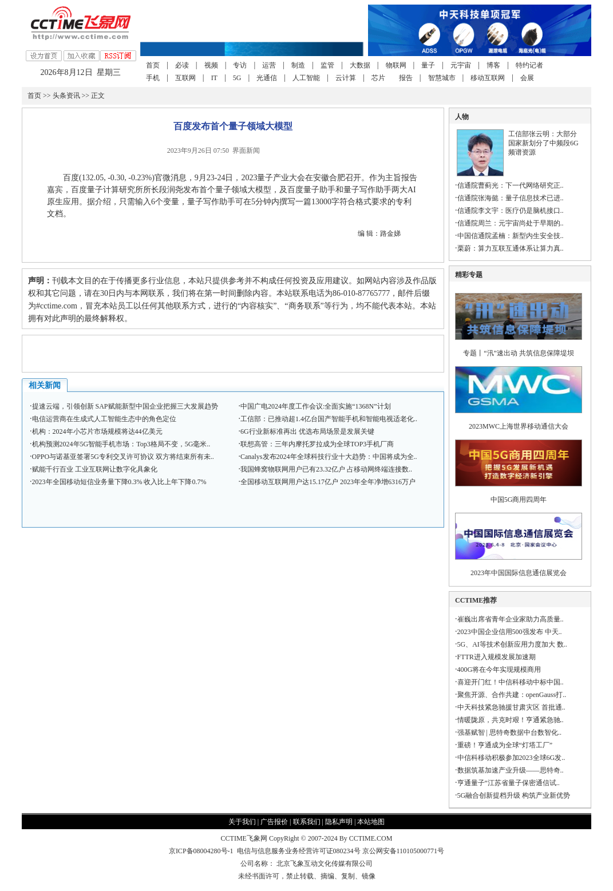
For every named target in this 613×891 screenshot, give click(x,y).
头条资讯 (66, 96)
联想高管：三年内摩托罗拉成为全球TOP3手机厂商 (317, 444)
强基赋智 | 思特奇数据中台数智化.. (509, 732)
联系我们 (307, 822)
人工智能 (306, 78)
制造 (298, 65)
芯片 (378, 78)
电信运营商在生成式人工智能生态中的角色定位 (104, 419)
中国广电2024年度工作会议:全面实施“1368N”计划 (315, 406)
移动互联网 (487, 78)
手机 (153, 78)
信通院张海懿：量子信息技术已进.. (510, 198)
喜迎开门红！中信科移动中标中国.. (510, 682)
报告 (406, 78)
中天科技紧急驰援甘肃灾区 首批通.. (511, 707)
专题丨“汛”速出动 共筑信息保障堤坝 (518, 353)
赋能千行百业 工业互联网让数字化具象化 (94, 469)
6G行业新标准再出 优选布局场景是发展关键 (307, 431)
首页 (153, 65)
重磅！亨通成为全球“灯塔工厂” (505, 745)
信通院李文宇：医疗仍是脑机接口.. (510, 211)
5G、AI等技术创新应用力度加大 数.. (512, 644)
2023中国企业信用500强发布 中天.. (509, 632)
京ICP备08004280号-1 (201, 851)
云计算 (345, 78)
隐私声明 (339, 822)
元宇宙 (460, 65)
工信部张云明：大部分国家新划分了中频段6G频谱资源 (543, 143)
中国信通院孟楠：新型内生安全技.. (510, 236)
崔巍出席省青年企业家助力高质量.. (510, 619)
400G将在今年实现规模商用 (499, 670)
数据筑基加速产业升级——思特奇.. (510, 770)
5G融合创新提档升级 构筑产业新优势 (514, 795)
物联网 (396, 65)
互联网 (185, 78)
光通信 (266, 78)
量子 (428, 65)
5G (237, 78)
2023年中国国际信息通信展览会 (518, 573)
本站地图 (371, 822)
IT (214, 78)
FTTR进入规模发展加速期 (496, 657)
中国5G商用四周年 (519, 500)
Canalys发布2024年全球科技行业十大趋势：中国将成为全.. (328, 457)
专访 (240, 65)
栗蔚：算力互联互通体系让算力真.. (510, 248)
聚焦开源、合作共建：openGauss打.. (512, 695)
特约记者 (529, 65)
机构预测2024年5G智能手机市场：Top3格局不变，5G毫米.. (121, 444)
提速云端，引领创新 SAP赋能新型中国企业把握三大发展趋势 (125, 406)
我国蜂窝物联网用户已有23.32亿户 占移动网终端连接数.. (326, 469)
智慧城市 (442, 78)
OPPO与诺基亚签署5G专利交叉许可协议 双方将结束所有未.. (123, 457)
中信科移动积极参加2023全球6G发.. (511, 758)
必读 (182, 65)
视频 (211, 65)
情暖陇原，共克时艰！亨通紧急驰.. (510, 720)
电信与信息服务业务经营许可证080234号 (299, 851)
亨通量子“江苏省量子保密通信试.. (508, 783)
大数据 (360, 65)
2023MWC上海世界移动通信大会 (518, 426)
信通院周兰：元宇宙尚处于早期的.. (510, 223)
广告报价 (274, 822)
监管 (327, 65)
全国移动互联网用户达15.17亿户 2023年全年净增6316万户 (328, 482)
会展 (527, 78)
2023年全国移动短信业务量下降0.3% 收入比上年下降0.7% (119, 482)
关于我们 (242, 822)
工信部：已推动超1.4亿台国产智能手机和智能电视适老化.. (328, 419)
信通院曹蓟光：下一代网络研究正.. (510, 185)
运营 (269, 65)
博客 (493, 65)
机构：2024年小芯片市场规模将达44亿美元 (97, 431)
